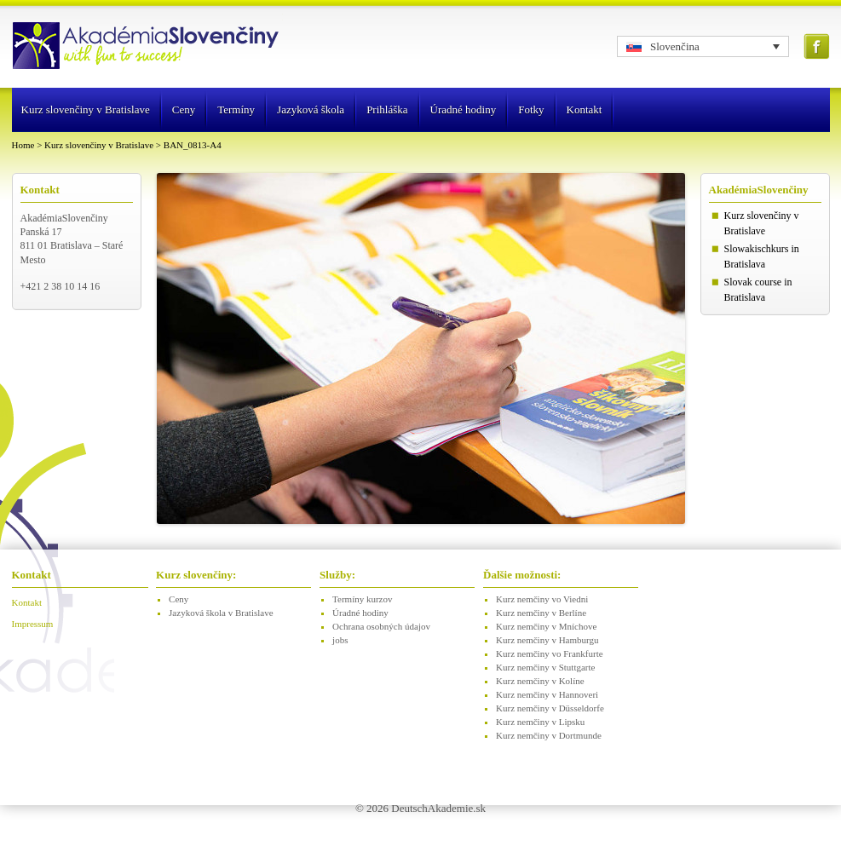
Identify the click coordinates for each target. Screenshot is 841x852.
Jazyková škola (310, 109)
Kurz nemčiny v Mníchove (546, 626)
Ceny (183, 109)
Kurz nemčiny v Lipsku (540, 722)
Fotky (531, 109)
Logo (147, 47)
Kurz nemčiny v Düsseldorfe (550, 708)
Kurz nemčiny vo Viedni (542, 599)
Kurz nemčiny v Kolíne (540, 681)
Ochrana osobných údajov (381, 626)
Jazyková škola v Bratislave (221, 612)
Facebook (817, 46)
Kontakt (584, 109)
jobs (340, 640)
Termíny (236, 109)
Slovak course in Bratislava (758, 289)
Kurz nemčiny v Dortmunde (549, 735)
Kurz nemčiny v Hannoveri (547, 694)
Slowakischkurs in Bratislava (761, 256)
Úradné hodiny (463, 109)
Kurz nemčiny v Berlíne (541, 612)
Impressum (33, 624)
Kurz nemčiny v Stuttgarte (545, 667)
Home (23, 145)
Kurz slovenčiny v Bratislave (85, 109)
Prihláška (386, 109)
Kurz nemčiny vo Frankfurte (549, 653)
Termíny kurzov (362, 599)
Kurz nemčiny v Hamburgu (547, 640)
